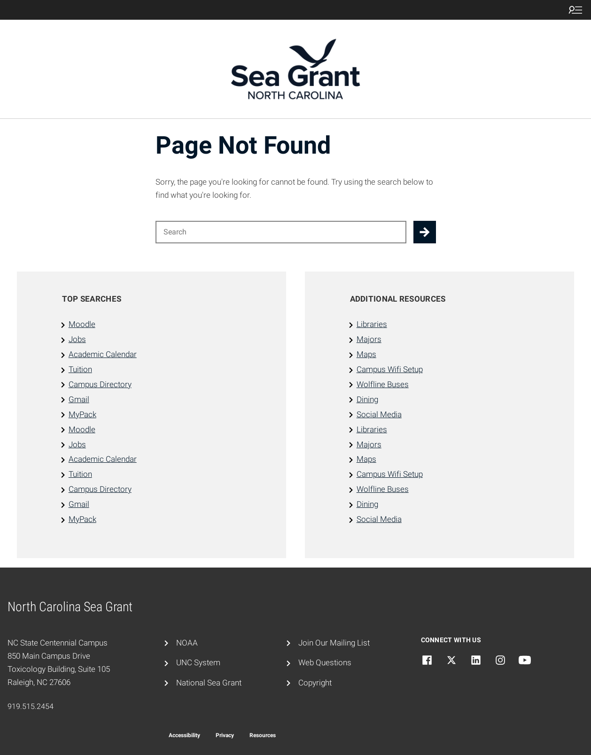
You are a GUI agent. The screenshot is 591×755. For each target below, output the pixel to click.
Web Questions (324, 662)
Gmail (79, 399)
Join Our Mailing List (334, 642)
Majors (369, 339)
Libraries (372, 324)
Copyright (315, 682)
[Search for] (281, 232)
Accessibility (184, 735)
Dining (367, 399)
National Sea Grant (208, 682)
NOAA (187, 642)
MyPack (82, 414)
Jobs (77, 339)
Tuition (80, 369)
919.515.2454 (31, 706)
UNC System (198, 662)
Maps (366, 354)
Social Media (379, 414)
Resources (262, 735)
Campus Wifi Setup (390, 369)
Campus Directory (100, 384)
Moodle (82, 324)
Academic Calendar (103, 354)
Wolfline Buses (383, 384)
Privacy (225, 735)
